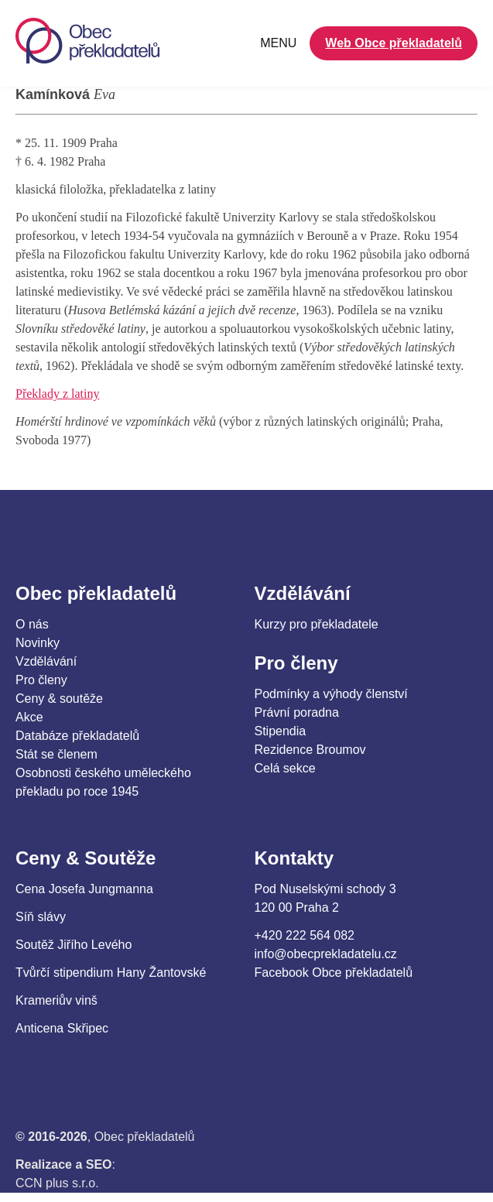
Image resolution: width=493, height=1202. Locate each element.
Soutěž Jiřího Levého (73, 944)
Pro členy (41, 680)
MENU (278, 43)
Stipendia (280, 731)
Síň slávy (40, 916)
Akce (29, 717)
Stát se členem (56, 754)
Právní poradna (297, 712)
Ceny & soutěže (59, 698)
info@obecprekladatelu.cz (326, 954)
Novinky (37, 642)
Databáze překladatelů (77, 735)
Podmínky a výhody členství (331, 693)
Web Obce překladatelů (393, 43)
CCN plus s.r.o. (57, 1183)
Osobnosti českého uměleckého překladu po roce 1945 (103, 782)
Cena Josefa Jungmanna (84, 889)
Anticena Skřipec (61, 1028)
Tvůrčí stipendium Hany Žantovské (110, 972)
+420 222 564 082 (304, 935)
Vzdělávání (46, 661)
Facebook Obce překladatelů (334, 972)
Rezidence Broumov (310, 749)
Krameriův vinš (56, 1000)
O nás (32, 624)
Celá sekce (285, 768)
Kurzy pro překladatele (316, 624)
